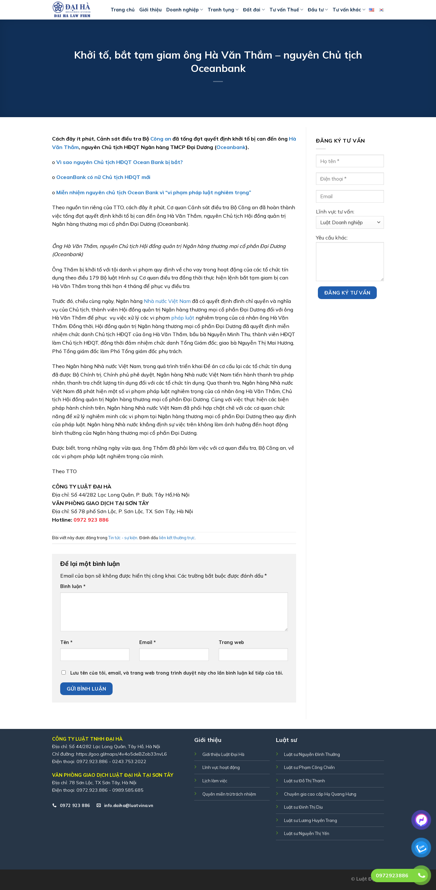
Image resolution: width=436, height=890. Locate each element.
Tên (66, 642)
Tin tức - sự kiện (122, 537)
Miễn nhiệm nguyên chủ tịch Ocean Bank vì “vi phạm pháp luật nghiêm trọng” (153, 192)
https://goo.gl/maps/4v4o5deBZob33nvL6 (121, 754)
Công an (160, 138)
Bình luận (73, 586)
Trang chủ (123, 10)
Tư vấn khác (349, 10)
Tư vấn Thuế (286, 10)
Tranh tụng (223, 10)
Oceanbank (231, 147)
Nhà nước (155, 301)
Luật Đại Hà (370, 879)
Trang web (231, 642)
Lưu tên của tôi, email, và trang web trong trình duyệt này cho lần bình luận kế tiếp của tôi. (176, 673)
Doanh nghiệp (184, 10)
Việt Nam (179, 301)
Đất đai (254, 10)
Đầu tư (318, 10)
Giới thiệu (150, 10)
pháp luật (182, 317)
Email (147, 642)
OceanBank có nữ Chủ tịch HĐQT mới (103, 177)
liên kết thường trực (177, 537)
